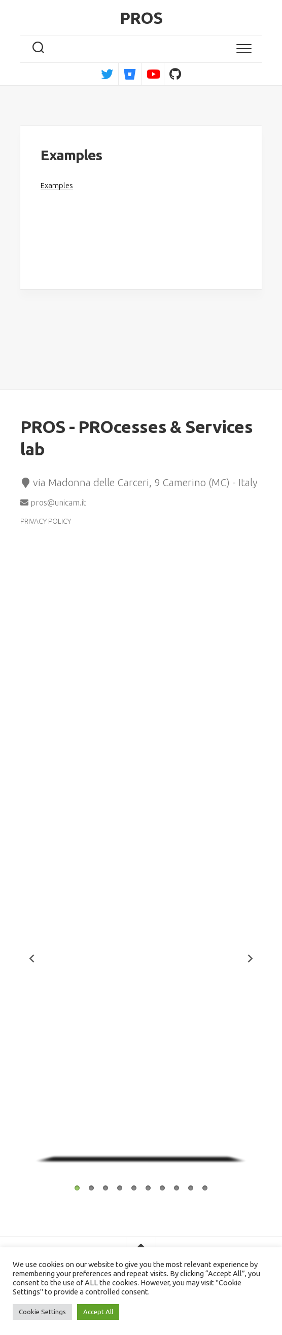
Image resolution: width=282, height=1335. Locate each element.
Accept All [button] (98, 1311)
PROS (141, 18)
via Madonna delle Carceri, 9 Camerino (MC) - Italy (138, 482)
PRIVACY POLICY (45, 521)
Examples (57, 185)
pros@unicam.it (53, 502)
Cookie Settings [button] (42, 1311)
